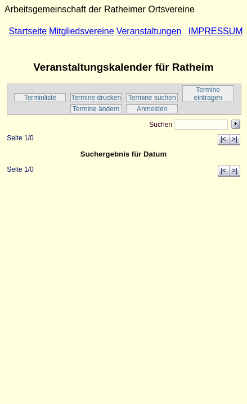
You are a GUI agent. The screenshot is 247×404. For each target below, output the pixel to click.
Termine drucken (96, 98)
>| (234, 139)
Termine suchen (152, 98)
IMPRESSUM (215, 31)
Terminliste (40, 98)
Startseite (27, 31)
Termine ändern (96, 109)
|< (223, 139)
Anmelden (152, 109)
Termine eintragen (208, 94)
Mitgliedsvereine (81, 31)
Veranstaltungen (149, 31)
